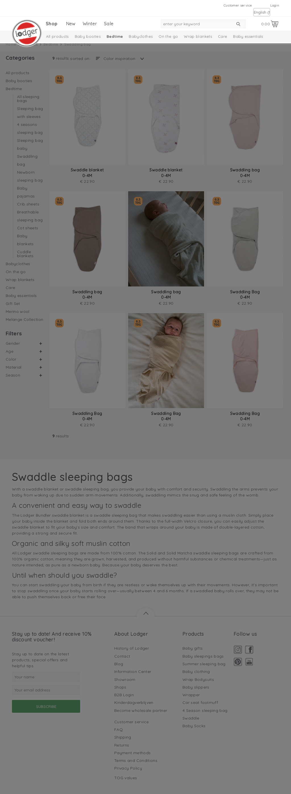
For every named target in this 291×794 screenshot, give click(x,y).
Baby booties (88, 36)
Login (274, 5)
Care (222, 36)
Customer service (238, 5)
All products (57, 36)
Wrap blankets (198, 36)
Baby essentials (248, 36)
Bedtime (115, 36)
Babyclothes (141, 36)
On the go (168, 36)
